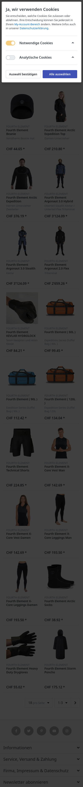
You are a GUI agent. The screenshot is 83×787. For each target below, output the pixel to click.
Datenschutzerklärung (34, 28)
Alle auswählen (60, 74)
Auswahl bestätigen (23, 74)
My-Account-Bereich (27, 24)
